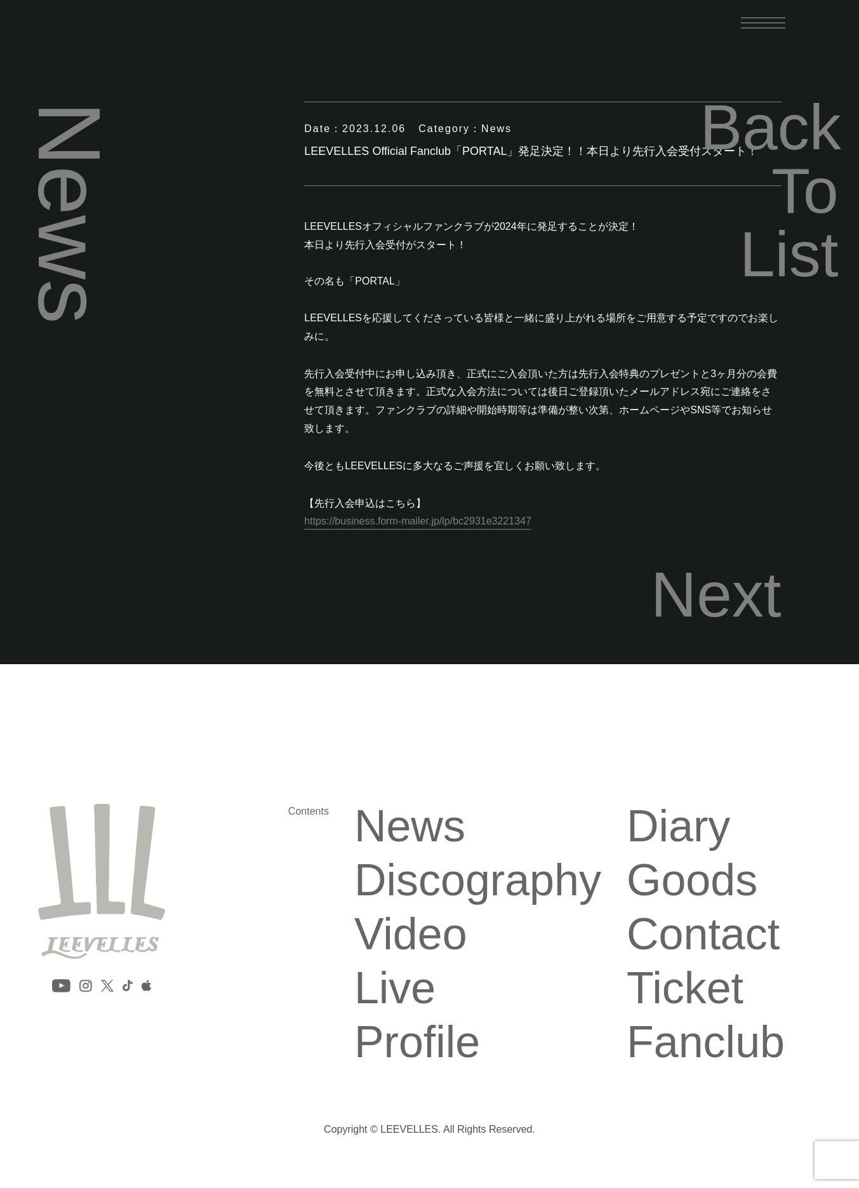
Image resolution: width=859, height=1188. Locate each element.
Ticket (685, 988)
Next (716, 594)
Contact (703, 934)
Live (395, 988)
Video (410, 934)
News (409, 826)
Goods (692, 880)
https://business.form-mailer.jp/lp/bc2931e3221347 (417, 521)
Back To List (769, 190)
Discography (477, 880)
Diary (678, 826)
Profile (417, 1042)
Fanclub (706, 1042)
